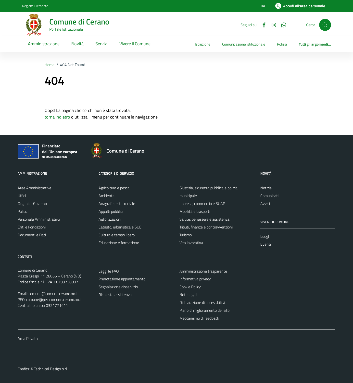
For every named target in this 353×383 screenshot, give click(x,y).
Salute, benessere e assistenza (204, 219)
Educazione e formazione (119, 243)
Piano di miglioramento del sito (204, 310)
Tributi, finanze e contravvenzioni (206, 227)
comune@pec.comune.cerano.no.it (54, 299)
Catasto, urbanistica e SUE (120, 227)
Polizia (282, 44)
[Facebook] (262, 24)
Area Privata (28, 338)
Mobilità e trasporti (194, 211)
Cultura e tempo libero (117, 235)
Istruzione (202, 44)
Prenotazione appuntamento (122, 279)
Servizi (101, 43)
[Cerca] (325, 25)
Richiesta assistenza (115, 295)
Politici (23, 211)
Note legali (188, 295)
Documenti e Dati (32, 235)
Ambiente (106, 196)
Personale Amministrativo (39, 219)
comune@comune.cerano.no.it (53, 294)
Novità (77, 43)
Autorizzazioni (110, 219)
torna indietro (57, 117)
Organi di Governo (32, 203)
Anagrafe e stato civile (117, 203)
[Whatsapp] (282, 24)
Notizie (266, 188)
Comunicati (269, 196)
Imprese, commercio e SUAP (202, 203)
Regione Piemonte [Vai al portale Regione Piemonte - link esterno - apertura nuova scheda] (35, 5)
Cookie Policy (190, 287)
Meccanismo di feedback (199, 318)
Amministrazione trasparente (203, 271)
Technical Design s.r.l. (51, 369)
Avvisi (265, 203)
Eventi (265, 244)
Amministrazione (44, 43)
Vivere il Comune (135, 43)
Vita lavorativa (191, 243)
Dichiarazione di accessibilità (202, 302)
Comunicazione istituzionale (243, 44)
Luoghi (265, 236)
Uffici (22, 196)
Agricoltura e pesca (114, 188)
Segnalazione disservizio (118, 287)
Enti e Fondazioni (32, 227)
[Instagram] (272, 24)
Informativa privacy (195, 279)
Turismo (185, 235)
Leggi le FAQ (109, 271)
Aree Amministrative (34, 188)
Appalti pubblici (111, 211)
